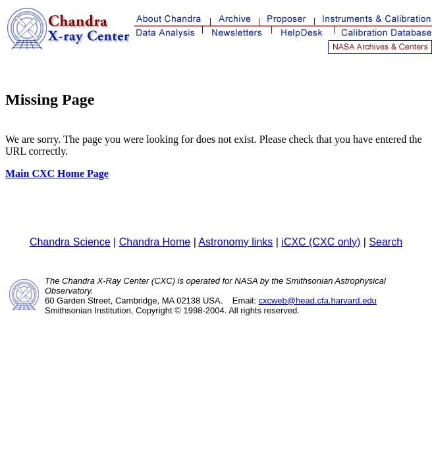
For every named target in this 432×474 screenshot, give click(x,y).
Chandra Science (70, 242)
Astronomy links (235, 242)
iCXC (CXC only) (320, 242)
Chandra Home (155, 242)
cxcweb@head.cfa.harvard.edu (317, 300)
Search (385, 242)
